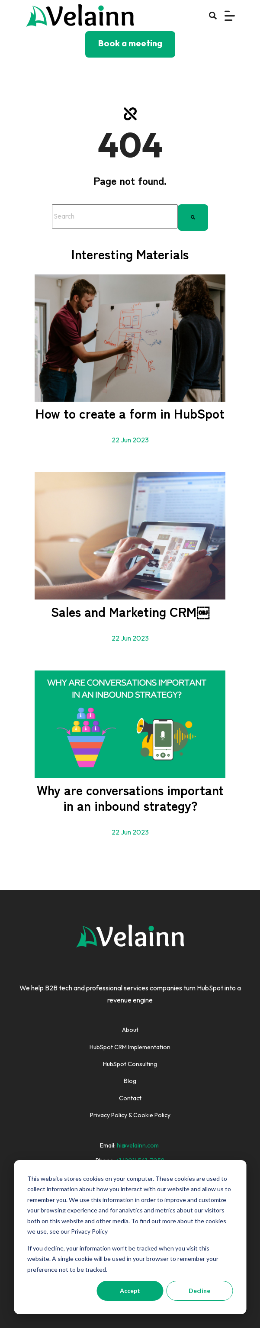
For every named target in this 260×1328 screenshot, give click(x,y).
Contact (130, 1098)
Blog (130, 1081)
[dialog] (130, 1237)
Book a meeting (130, 43)
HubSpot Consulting (130, 1064)
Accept (130, 1290)
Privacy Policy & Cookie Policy (130, 1115)
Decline (199, 1290)
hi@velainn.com (138, 1145)
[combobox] (115, 216)
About (130, 1030)
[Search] (193, 216)
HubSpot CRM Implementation (130, 1047)
